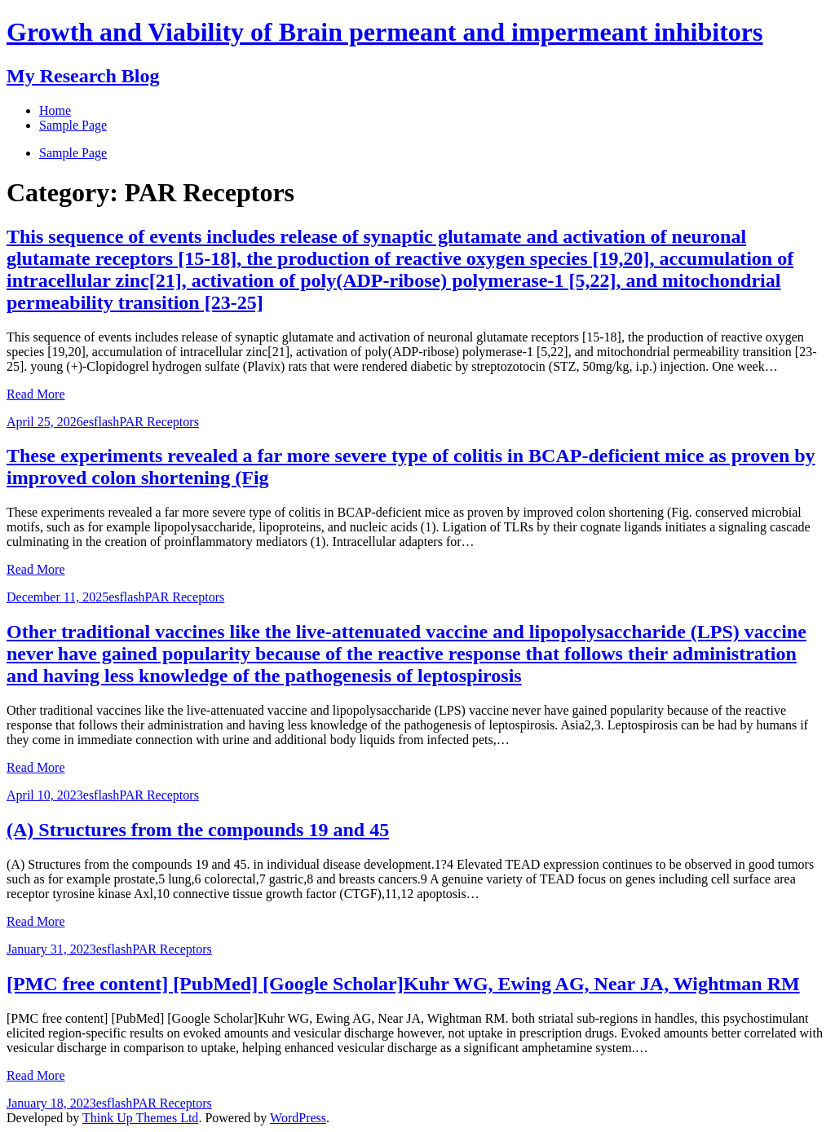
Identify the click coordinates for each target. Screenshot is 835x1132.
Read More (36, 394)
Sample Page (73, 153)
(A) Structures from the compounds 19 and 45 (198, 829)
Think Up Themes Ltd (140, 1118)
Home (55, 110)
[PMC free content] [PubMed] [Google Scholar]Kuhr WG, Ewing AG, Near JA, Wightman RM (403, 983)
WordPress (298, 1118)
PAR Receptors (159, 422)
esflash (101, 422)
